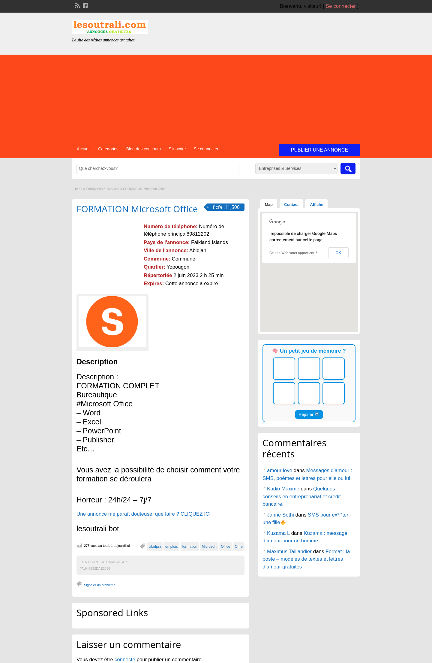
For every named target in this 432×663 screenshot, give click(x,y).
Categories (108, 148)
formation (189, 546)
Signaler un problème (100, 585)
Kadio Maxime (283, 489)
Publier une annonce (319, 149)
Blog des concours (143, 148)
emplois (171, 546)
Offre (239, 546)
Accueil (83, 148)
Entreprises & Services (102, 189)
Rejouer (309, 414)
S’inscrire (177, 148)
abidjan (155, 546)
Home (78, 189)
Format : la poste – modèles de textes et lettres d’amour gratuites (306, 559)
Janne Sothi (280, 515)
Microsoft (209, 546)
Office (225, 546)
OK (338, 252)
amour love (279, 470)
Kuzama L (278, 533)
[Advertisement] (216, 97)
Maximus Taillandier (289, 551)
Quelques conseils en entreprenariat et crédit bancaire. (301, 496)
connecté (126, 659)
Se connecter (341, 6)
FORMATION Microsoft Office (137, 209)
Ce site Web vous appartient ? (293, 253)
